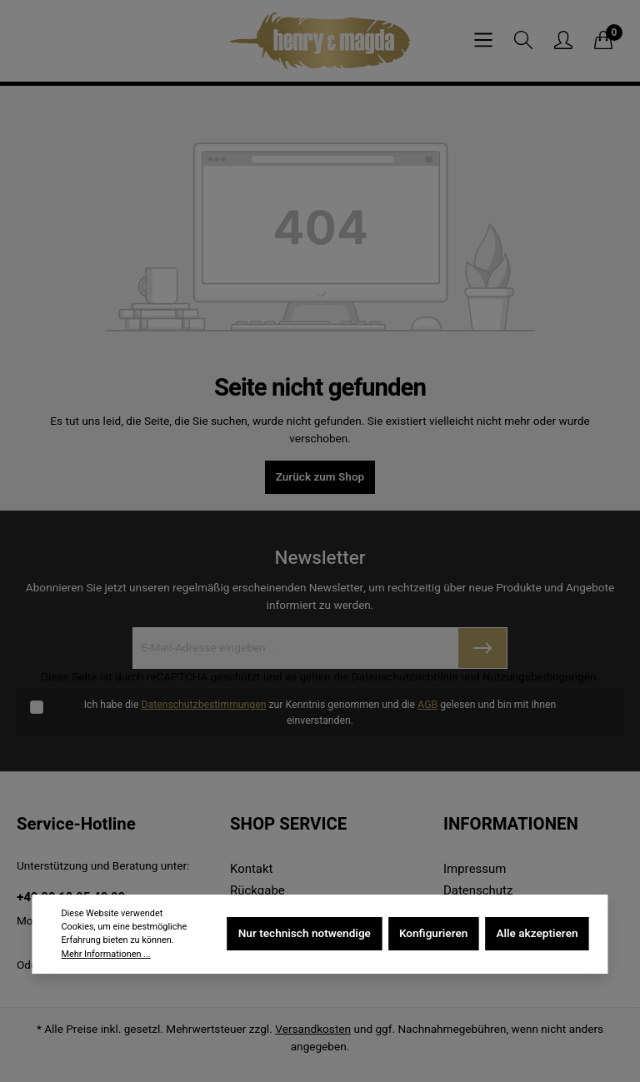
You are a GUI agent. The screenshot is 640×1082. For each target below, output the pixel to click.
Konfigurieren (433, 933)
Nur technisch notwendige (304, 933)
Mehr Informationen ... (105, 954)
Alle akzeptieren (537, 933)
